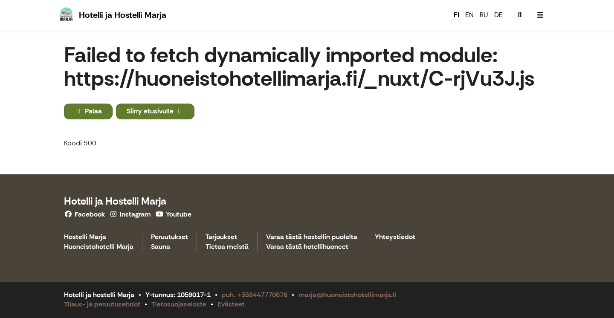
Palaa (88, 111)
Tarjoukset (221, 237)
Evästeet (231, 304)
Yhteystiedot (395, 237)
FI (456, 14)
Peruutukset (169, 237)
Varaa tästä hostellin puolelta (311, 237)
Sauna (160, 247)
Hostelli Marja (85, 237)
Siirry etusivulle (155, 111)
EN (469, 14)
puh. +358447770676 (254, 294)
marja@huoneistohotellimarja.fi (347, 294)
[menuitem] (519, 15)
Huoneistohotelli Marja (98, 247)
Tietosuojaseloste (178, 304)
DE (498, 14)
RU (484, 14)
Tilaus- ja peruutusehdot (102, 304)
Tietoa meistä (227, 247)
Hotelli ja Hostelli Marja (115, 201)
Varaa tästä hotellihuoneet (307, 247)
